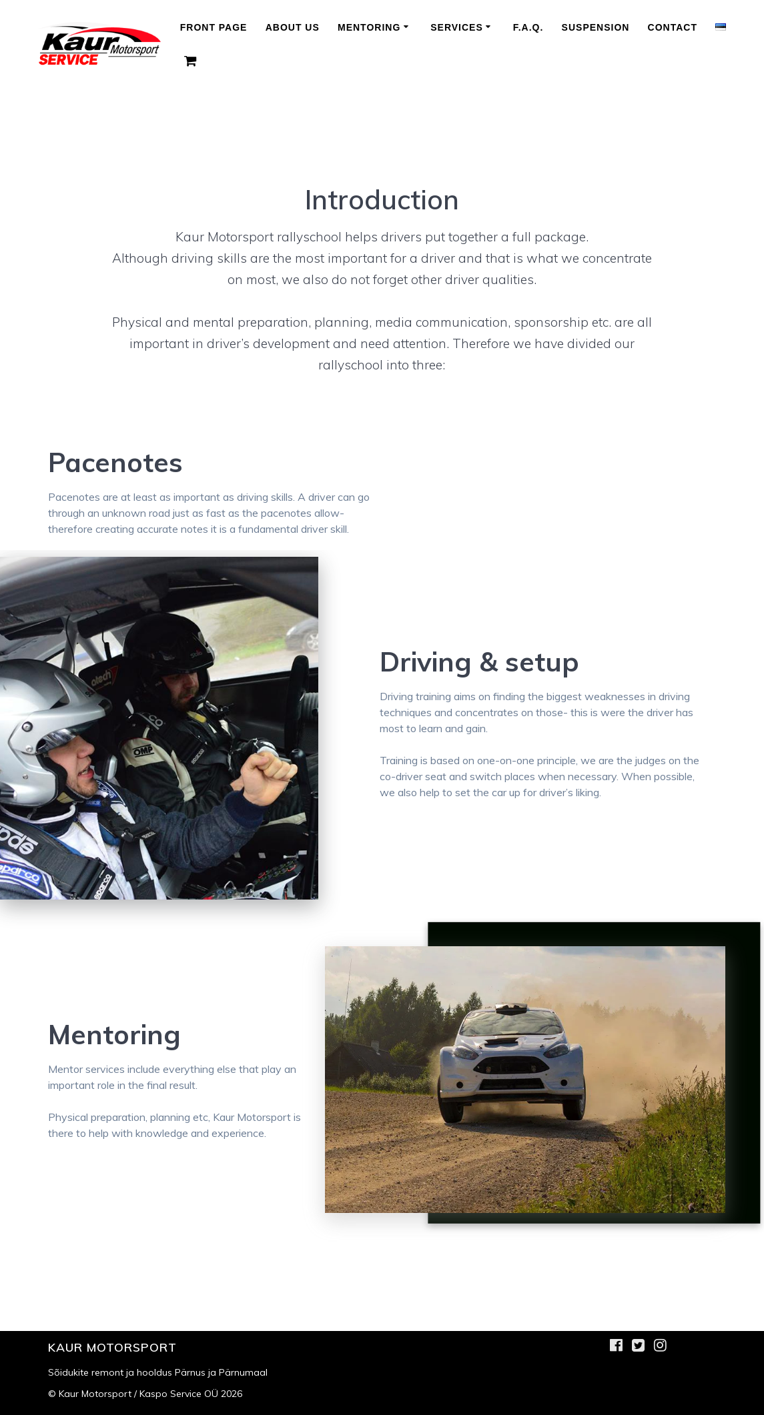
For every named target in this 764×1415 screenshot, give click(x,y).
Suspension (596, 27)
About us (293, 27)
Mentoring (369, 27)
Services (456, 27)
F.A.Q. (528, 27)
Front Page (214, 27)
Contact (672, 27)
